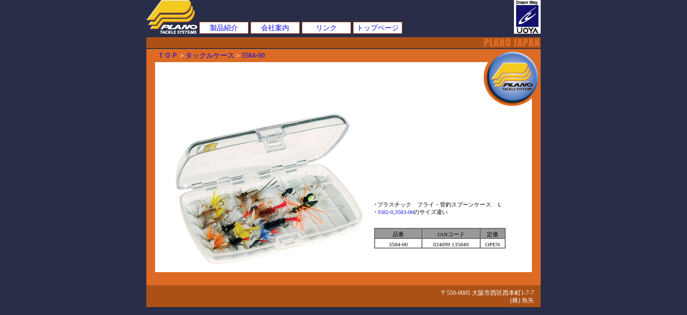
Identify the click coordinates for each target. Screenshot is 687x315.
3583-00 (404, 212)
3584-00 (253, 55)
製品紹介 (224, 28)
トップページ (378, 28)
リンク (326, 28)
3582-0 (385, 212)
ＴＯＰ (167, 55)
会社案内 (275, 28)
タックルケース (209, 55)
